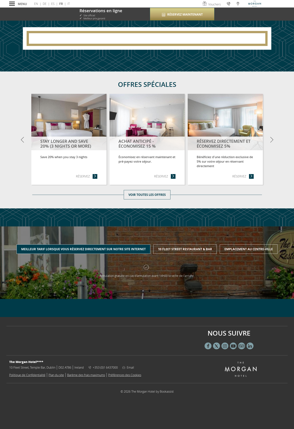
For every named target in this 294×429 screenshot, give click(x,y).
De (44, 4)
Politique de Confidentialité (27, 375)
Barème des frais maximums (86, 375)
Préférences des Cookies (124, 375)
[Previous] (22, 139)
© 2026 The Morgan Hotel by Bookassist (147, 391)
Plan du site (56, 375)
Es (53, 4)
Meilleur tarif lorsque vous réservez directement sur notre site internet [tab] (83, 249)
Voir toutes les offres (147, 195)
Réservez (87, 176)
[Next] (271, 139)
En (36, 4)
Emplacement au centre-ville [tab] (248, 249)
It (69, 4)
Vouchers (211, 4)
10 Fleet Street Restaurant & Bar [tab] (185, 249)
